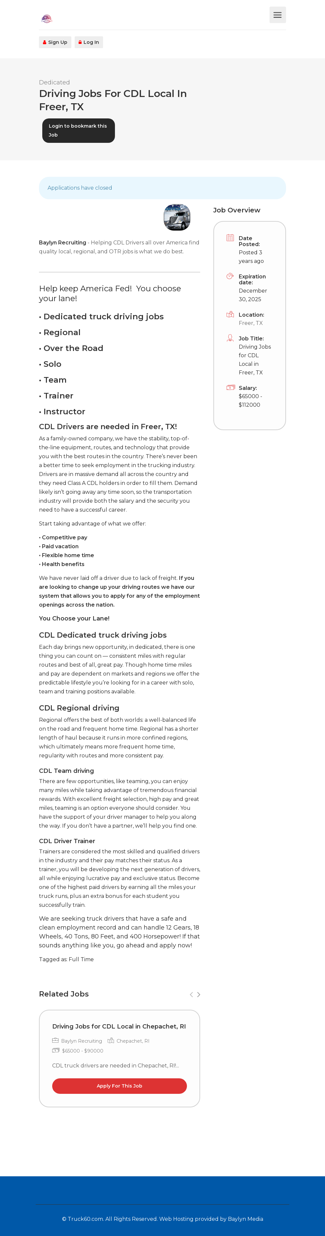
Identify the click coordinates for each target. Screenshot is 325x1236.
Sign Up (55, 42)
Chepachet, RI (133, 1041)
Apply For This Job (119, 1086)
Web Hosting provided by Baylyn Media (211, 1219)
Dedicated (54, 82)
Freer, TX (251, 323)
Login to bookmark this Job (78, 130)
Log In (89, 42)
